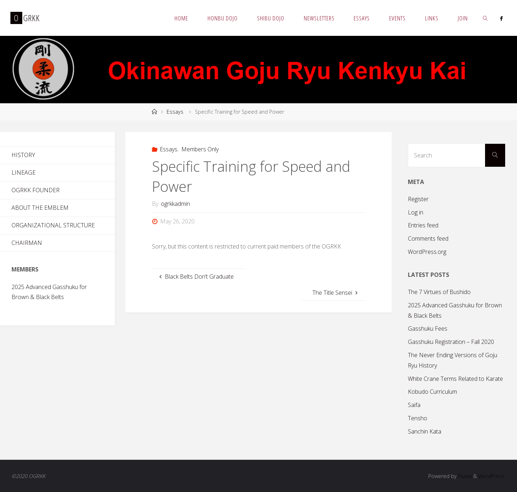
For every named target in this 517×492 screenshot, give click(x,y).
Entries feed (423, 225)
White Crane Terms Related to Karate (455, 379)
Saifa (414, 405)
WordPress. (492, 476)
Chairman (26, 243)
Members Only (200, 149)
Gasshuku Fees (427, 328)
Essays (175, 111)
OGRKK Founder (35, 190)
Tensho (417, 418)
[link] (485, 18)
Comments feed (428, 238)
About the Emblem (40, 208)
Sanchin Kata (424, 431)
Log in (415, 212)
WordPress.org (427, 252)
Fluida (463, 476)
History (23, 155)
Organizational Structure (53, 225)
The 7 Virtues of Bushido (439, 292)
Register (418, 199)
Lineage (23, 172)
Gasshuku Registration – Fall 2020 (451, 342)
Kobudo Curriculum (432, 392)
